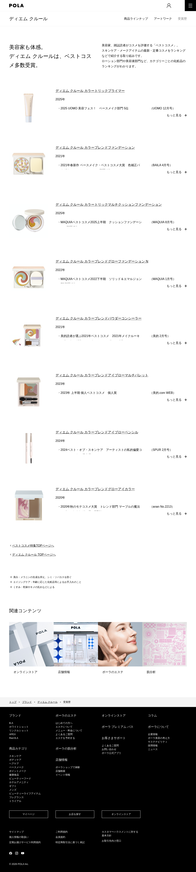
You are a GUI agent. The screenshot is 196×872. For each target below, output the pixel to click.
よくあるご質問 (64, 734)
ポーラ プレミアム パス (117, 726)
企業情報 (153, 734)
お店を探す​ (75, 814)
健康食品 (14, 774)
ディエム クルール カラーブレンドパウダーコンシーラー (99, 318)
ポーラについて (158, 726)
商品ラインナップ (136, 18)
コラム (152, 715)
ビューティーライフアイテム (25, 793)
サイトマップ (16, 831)
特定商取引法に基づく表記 (70, 842)
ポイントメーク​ (17, 771)
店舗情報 (62, 759)
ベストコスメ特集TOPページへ (33, 545)
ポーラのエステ (66, 715)
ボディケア (15, 759)
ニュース (153, 749)
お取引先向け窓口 (111, 840)
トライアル (15, 801)
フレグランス (16, 797)
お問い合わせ (109, 749)
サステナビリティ (157, 741)
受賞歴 (182, 18)
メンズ (12, 789)
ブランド (27, 702)
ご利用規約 (62, 831)
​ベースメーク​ (16, 767)
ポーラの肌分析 (66, 748)
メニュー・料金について (69, 730)
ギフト (12, 786)
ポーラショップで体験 (68, 767)
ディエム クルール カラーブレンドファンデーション (95, 147)
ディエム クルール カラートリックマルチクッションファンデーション (109, 204)
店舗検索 (60, 771)
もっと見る (174, 115)
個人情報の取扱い (19, 837)
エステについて (64, 726)
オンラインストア (114, 715)
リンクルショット (19, 730)
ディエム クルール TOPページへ (34, 554)
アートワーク (163, 18)
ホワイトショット (19, 726)
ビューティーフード (20, 778)
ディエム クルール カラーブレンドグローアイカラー (95, 489)
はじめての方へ (64, 723)
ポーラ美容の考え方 (159, 738)
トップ (12, 702)
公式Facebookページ (10, 853)
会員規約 (60, 837)
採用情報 (153, 745)
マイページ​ (28, 814)
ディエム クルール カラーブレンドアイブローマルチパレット (102, 375)
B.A (11, 723)
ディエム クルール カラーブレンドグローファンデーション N (102, 261)
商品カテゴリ (18, 748)
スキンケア (15, 756)
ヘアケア (14, 763)
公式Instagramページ (16, 853)
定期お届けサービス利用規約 (25, 842)
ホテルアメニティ (19, 782)
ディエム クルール (28, 18)
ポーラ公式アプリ (111, 753)
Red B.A (13, 738)
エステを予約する (65, 738)
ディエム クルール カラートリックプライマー (90, 91)
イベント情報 (63, 774)
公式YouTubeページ (22, 853)
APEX (12, 734)
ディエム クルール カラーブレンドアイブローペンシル (97, 432)
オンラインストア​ (121, 814)
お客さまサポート (114, 738)
